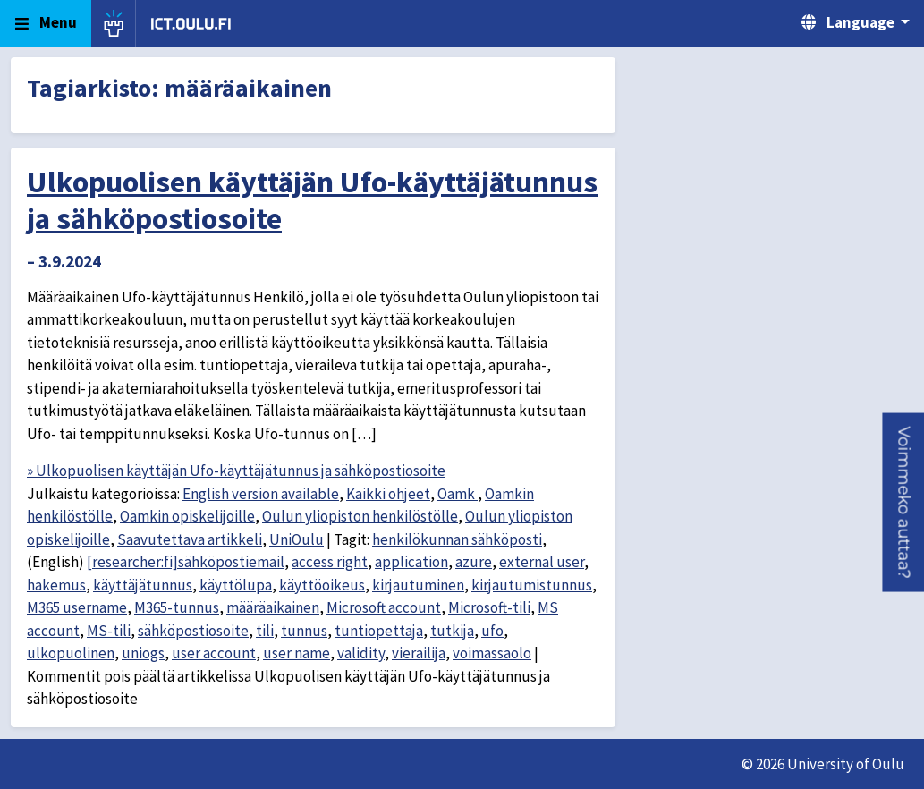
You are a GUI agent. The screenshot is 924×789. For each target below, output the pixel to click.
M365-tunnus (176, 607)
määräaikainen (272, 607)
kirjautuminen (418, 585)
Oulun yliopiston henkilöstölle (360, 516)
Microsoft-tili (489, 607)
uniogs (143, 653)
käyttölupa (235, 585)
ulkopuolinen (70, 653)
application (411, 562)
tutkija (452, 631)
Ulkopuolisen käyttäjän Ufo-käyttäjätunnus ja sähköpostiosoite (312, 200)
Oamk (457, 494)
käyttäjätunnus (142, 585)
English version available (260, 494)
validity (361, 653)
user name (296, 653)
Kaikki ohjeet (388, 494)
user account (214, 653)
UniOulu (296, 539)
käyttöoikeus (322, 585)
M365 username (77, 607)
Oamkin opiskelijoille (187, 516)
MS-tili (109, 631)
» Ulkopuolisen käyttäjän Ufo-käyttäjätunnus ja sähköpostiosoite (236, 470)
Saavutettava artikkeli (189, 539)
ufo (492, 631)
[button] (903, 501)
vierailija (418, 653)
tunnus (304, 631)
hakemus (56, 585)
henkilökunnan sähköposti (457, 539)
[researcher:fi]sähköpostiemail (185, 562)
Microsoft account (383, 607)
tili (265, 631)
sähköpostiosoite (193, 631)
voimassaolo (492, 653)
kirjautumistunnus (531, 585)
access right (330, 562)
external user (541, 562)
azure (473, 562)
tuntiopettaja (379, 631)
